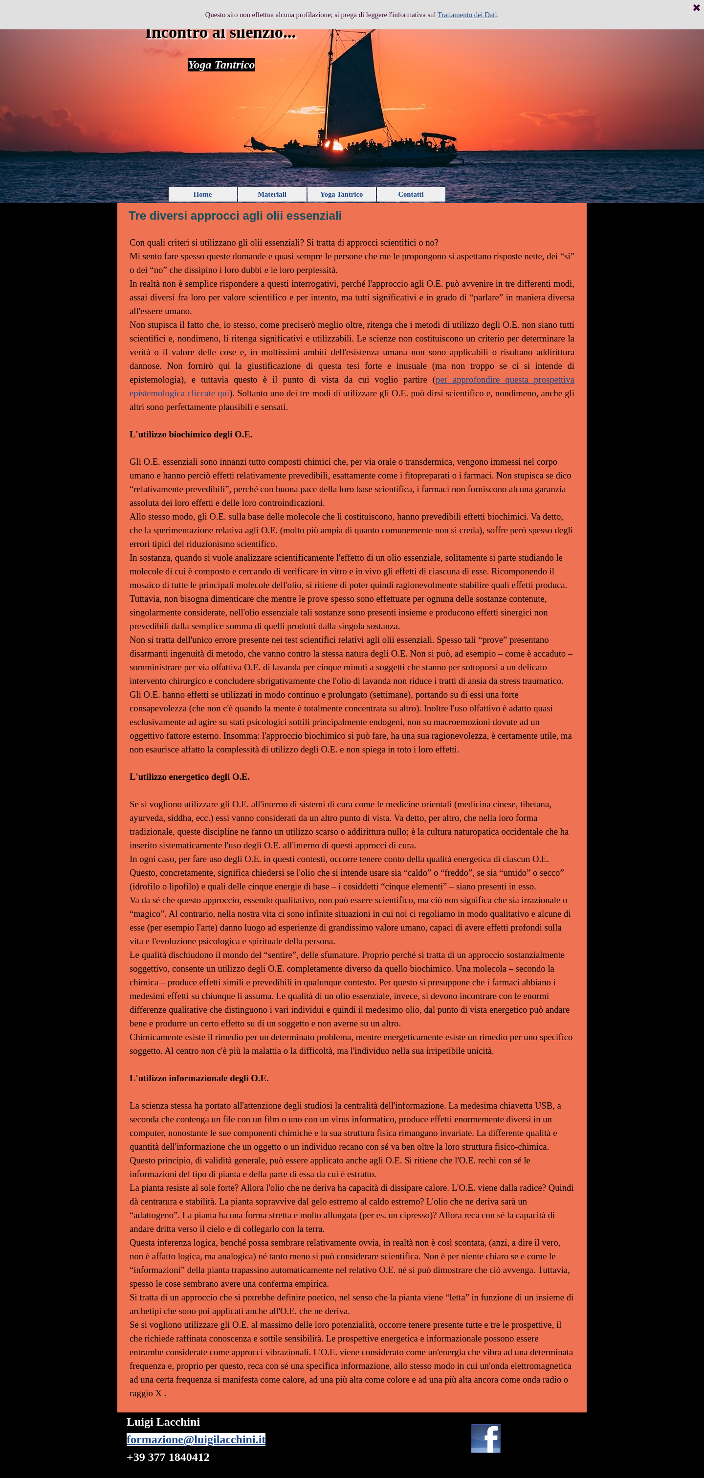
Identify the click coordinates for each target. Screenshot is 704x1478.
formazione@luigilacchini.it (196, 1439)
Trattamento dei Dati (467, 15)
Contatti (410, 194)
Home (203, 194)
